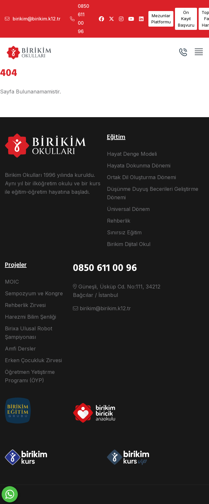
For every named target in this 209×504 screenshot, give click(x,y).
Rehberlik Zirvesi (25, 305)
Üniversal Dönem (128, 209)
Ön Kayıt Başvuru (186, 19)
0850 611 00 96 (79, 18)
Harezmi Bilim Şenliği (30, 316)
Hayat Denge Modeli (132, 154)
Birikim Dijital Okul (128, 244)
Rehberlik (118, 220)
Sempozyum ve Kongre (34, 293)
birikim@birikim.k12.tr (32, 18)
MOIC (12, 281)
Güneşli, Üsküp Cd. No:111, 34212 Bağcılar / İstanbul (116, 290)
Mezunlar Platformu (161, 19)
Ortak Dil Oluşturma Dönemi (141, 177)
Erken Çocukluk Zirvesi (33, 360)
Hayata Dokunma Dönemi (138, 165)
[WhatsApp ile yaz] (10, 494)
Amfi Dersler (20, 348)
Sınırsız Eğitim (124, 232)
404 (8, 73)
